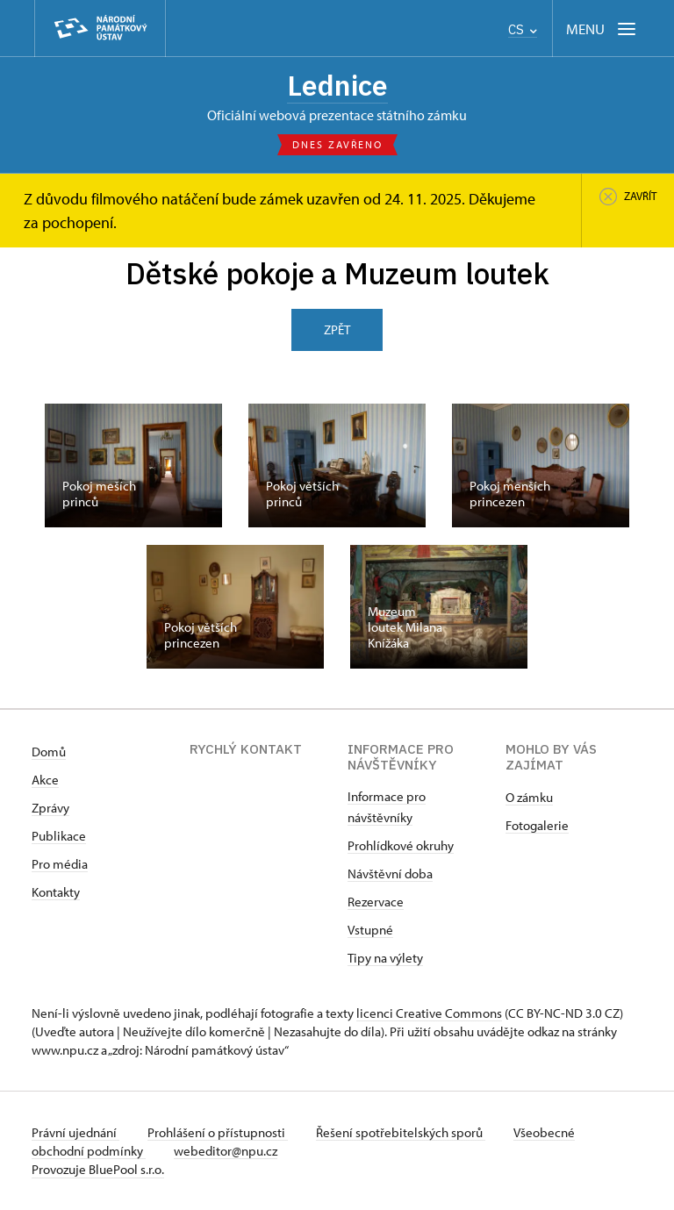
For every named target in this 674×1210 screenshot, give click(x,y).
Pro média (60, 864)
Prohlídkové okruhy (401, 845)
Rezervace (376, 901)
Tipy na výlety (385, 957)
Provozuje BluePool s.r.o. (98, 1169)
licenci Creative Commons (429, 1013)
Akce (45, 779)
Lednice (337, 85)
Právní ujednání (75, 1132)
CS (522, 29)
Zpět (337, 329)
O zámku (529, 797)
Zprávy (50, 807)
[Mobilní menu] (602, 28)
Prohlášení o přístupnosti (217, 1132)
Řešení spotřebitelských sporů (400, 1132)
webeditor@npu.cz (225, 1150)
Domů (49, 751)
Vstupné (370, 929)
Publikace (59, 835)
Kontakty (56, 892)
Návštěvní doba (390, 873)
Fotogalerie (537, 825)
